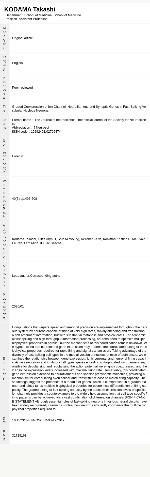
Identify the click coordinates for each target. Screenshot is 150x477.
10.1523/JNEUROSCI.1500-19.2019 (38, 420)
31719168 (19, 435)
